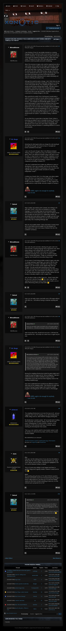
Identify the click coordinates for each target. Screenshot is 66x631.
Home (8, 6)
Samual (14, 204)
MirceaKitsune (31, 242)
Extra (7, 10)
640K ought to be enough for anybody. (42, 191)
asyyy (55, 588)
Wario (35, 609)
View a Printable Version (11, 613)
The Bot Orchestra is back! (31, 440)
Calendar (49, 6)
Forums (23, 6)
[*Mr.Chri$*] (57, 580)
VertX (35, 579)
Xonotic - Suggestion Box (34, 31)
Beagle (35, 583)
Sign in (58, 25)
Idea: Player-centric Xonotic (21, 592)
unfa (55, 597)
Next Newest (56, 558)
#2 (59, 138)
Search (31, 6)
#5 (59, 293)
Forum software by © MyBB (21, 627)
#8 (59, 408)
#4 (59, 240)
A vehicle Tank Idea (19, 600)
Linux (29, 192)
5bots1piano (52, 440)
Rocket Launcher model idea (22, 583)
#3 (59, 203)
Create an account (53, 28)
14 (41, 596)
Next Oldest (9, 558)
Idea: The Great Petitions (21, 604)
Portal (15, 6)
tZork (14, 454)
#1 (59, 46)
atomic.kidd (35, 575)
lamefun (35, 592)
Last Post (51, 572)
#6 (59, 316)
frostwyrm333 (35, 588)
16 (41, 592)
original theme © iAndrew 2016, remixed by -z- (40, 627)
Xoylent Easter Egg (43, 440)
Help (57, 6)
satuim (55, 601)
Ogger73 (56, 584)
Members (40, 6)
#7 (59, 347)
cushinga (35, 571)
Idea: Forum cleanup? (20, 596)
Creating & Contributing (20, 31)
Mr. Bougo (30, 47)
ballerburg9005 (57, 572)
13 (41, 600)
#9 (59, 452)
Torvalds (33, 192)
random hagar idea (19, 588)
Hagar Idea (17, 579)
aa (35, 600)
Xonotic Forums (10, 31)
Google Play (34, 442)
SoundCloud (43, 442)
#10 (59, 494)
